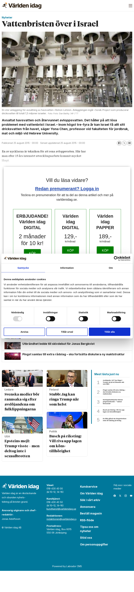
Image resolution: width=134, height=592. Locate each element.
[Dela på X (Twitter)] (124, 143)
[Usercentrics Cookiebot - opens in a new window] (116, 258)
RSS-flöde (87, 541)
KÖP (32, 253)
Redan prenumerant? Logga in (67, 188)
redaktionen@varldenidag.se (62, 540)
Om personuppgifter (94, 565)
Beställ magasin (91, 534)
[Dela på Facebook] (119, 143)
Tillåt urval (67, 331)
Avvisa (24, 331)
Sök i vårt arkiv (90, 521)
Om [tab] (111, 267)
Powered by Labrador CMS (67, 587)
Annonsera (87, 527)
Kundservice (88, 507)
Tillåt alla (110, 331)
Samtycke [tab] (23, 267)
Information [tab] (67, 267)
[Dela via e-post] (129, 143)
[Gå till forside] (21, 5)
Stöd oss (86, 558)
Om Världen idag (91, 514)
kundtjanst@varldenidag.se (61, 530)
